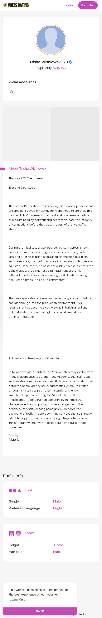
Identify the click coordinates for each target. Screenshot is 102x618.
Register (88, 5)
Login (69, 5)
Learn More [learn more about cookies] (18, 599)
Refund (84, 614)
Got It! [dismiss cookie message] (40, 611)
